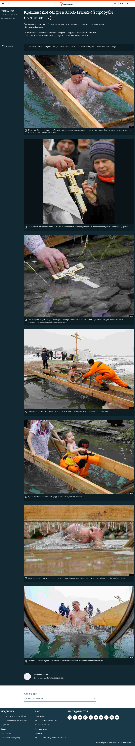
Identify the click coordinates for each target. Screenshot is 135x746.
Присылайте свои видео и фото (13, 716)
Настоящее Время (8, 18)
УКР (115, 4)
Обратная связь (40, 729)
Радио (3, 729)
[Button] (7, 46)
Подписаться (6, 725)
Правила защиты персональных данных (50, 738)
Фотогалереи (7, 11)
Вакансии (38, 733)
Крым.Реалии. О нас (42, 716)
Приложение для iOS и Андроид (14, 721)
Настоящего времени (54, 678)
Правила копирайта (42, 725)
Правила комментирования (45, 721)
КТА (121, 4)
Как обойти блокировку (10, 738)
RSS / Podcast (6, 733)
